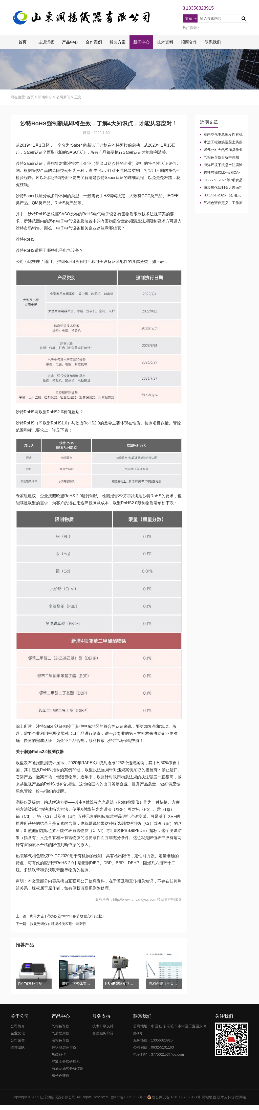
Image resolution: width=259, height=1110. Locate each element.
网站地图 (209, 1097)
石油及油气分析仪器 (67, 1069)
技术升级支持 (103, 1026)
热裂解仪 (59, 1054)
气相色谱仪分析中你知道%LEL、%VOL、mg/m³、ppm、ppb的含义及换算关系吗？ (220, 157)
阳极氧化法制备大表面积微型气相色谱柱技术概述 (221, 188)
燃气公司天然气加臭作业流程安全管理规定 (221, 150)
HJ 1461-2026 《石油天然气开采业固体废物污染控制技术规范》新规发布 (221, 195)
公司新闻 (63, 97)
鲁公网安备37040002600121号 (176, 1097)
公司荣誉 (18, 1040)
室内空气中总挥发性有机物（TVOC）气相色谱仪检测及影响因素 (221, 134)
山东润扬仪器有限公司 (58, 1097)
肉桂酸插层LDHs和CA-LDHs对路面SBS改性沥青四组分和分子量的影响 (220, 172)
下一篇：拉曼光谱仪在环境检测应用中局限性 (51, 924)
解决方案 (118, 42)
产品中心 (70, 42)
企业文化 (18, 1033)
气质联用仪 (60, 1033)
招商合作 (189, 42)
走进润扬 (46, 42)
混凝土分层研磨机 (66, 1061)
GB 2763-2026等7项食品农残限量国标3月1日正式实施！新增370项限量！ (221, 180)
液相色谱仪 (60, 1040)
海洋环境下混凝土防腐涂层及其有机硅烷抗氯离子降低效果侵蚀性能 (221, 165)
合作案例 (94, 42)
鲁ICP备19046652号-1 (128, 1097)
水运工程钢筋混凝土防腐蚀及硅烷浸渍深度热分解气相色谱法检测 (221, 142)
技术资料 (165, 42)
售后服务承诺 (103, 1033)
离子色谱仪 (60, 1076)
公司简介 (18, 1026)
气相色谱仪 (60, 1026)
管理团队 (18, 1047)
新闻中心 (141, 42)
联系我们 (213, 42)
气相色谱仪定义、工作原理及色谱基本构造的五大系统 (221, 203)
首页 (22, 42)
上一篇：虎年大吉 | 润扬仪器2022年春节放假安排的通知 (60, 916)
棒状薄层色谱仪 (64, 1047)
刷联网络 (239, 1097)
